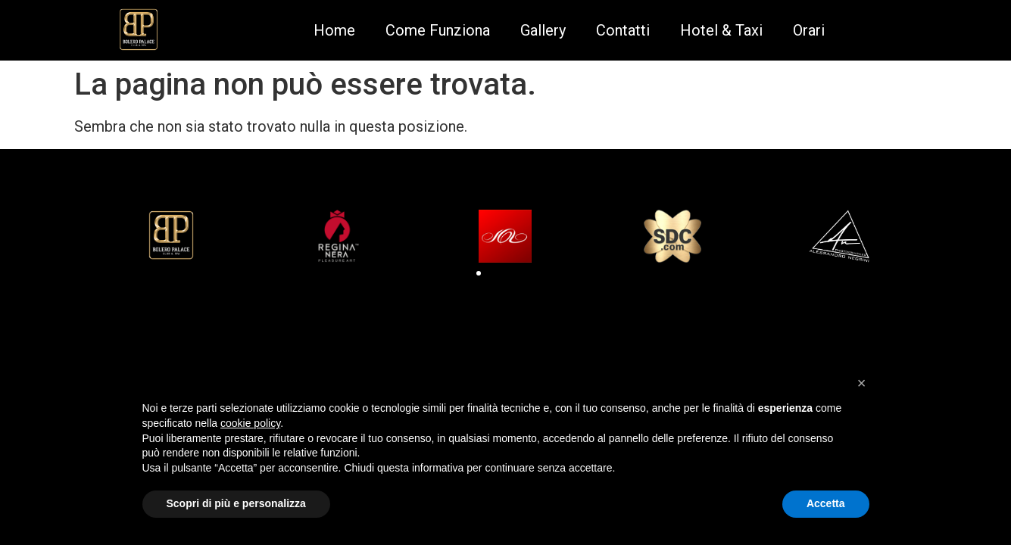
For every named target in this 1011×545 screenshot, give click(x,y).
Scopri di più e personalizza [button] (236, 503)
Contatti (623, 30)
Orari (809, 30)
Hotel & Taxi (721, 30)
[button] (478, 273)
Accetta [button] (826, 503)
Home (334, 30)
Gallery (543, 30)
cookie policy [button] (250, 423)
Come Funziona (437, 30)
